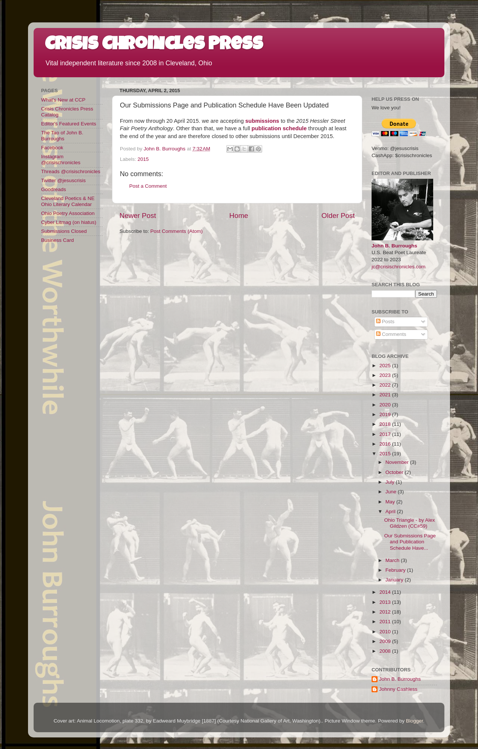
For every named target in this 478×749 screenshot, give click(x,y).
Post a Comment (148, 186)
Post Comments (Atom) (176, 231)
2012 (385, 612)
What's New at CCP (63, 100)
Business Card (57, 240)
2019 (385, 414)
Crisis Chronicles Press (154, 45)
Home (238, 215)
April (391, 511)
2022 (385, 385)
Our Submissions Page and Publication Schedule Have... (410, 541)
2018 (385, 424)
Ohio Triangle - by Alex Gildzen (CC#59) (409, 523)
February (396, 570)
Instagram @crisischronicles (60, 159)
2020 (385, 405)
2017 (385, 434)
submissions (262, 121)
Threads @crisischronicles (70, 171)
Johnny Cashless (398, 689)
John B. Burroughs (394, 246)
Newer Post (138, 215)
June (391, 491)
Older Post (338, 215)
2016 (385, 444)
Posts (385, 321)
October (395, 472)
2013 (385, 602)
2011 (385, 621)
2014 (385, 592)
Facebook (52, 147)
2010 (385, 631)
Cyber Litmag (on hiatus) (68, 222)
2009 (385, 641)
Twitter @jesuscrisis (63, 180)
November (397, 462)
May (390, 502)
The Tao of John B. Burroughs (62, 135)
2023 (385, 375)
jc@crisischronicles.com (398, 266)
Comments (391, 334)
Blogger (414, 721)
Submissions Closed (64, 231)
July (390, 482)
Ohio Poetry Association (67, 213)
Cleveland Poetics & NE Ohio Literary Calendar (67, 201)
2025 (385, 365)
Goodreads (53, 189)
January (395, 580)
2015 (143, 159)
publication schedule (279, 128)
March (393, 560)
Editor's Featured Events (68, 124)
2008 (385, 651)
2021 (385, 394)
